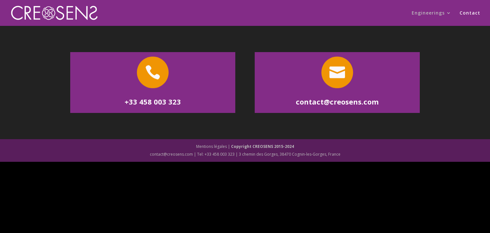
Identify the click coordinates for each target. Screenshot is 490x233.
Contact (470, 13)
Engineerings (428, 13)
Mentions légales (211, 146)
